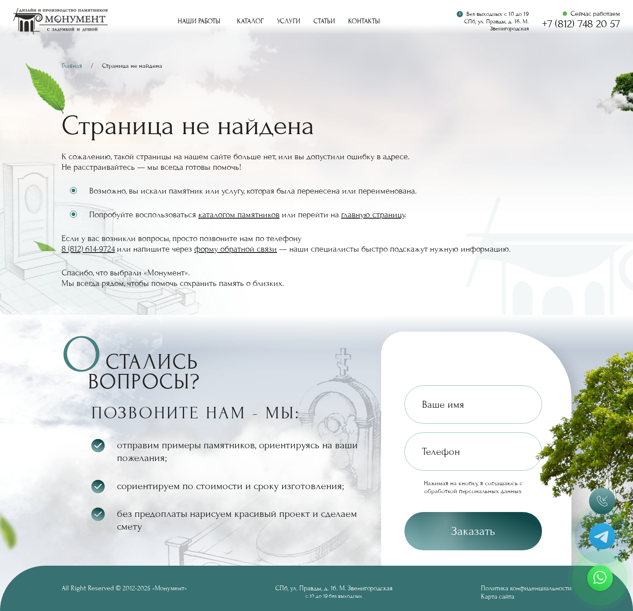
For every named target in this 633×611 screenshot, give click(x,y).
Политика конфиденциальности (526, 588)
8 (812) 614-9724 (88, 249)
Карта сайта (497, 596)
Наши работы (199, 21)
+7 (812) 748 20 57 (581, 24)
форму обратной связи (235, 249)
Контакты (364, 21)
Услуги (288, 21)
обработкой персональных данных (473, 491)
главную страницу (372, 215)
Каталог (250, 21)
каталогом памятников (239, 215)
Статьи (324, 21)
